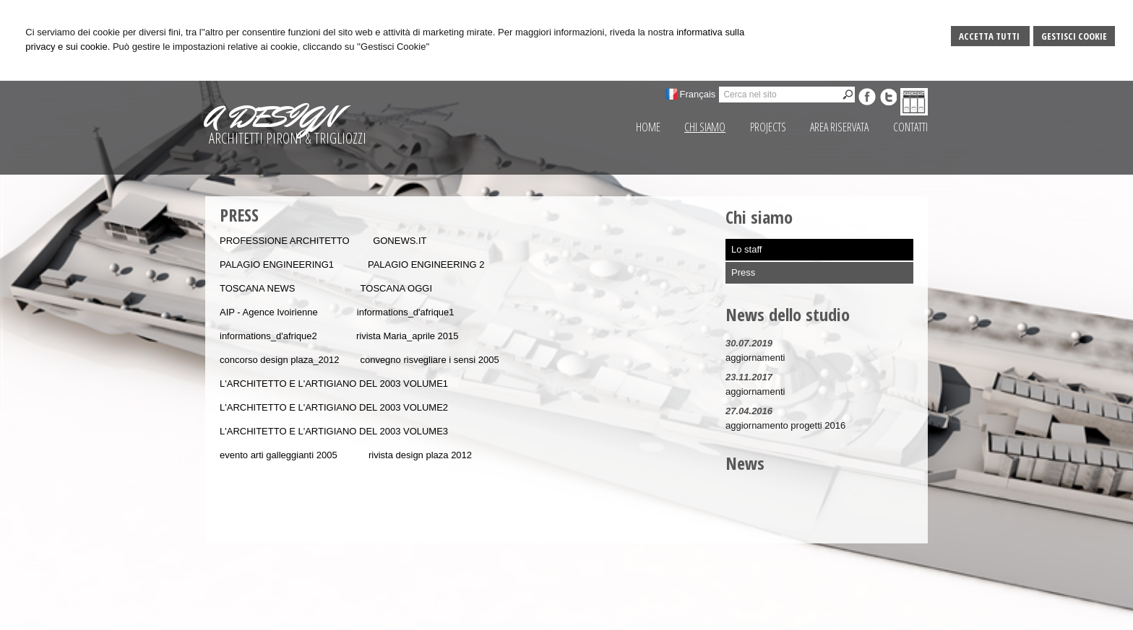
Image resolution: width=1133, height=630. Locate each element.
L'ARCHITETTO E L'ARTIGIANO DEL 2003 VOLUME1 (334, 383)
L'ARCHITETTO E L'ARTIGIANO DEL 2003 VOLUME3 (334, 431)
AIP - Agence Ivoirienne (270, 312)
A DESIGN (271, 117)
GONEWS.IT (399, 240)
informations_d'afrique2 (268, 336)
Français (698, 94)
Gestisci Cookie (1074, 36)
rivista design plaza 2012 (420, 455)
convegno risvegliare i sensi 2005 (429, 359)
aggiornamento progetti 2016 (785, 425)
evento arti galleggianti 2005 (278, 455)
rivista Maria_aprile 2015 (407, 336)
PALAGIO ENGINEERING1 (277, 264)
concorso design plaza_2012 (280, 359)
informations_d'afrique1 (406, 312)
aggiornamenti (755, 357)
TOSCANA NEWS (258, 288)
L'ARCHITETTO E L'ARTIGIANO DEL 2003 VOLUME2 (334, 407)
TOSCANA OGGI (396, 288)
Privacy (789, 616)
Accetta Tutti (990, 36)
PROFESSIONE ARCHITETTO (285, 240)
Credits (825, 616)
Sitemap (751, 616)
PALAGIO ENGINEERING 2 (426, 264)
